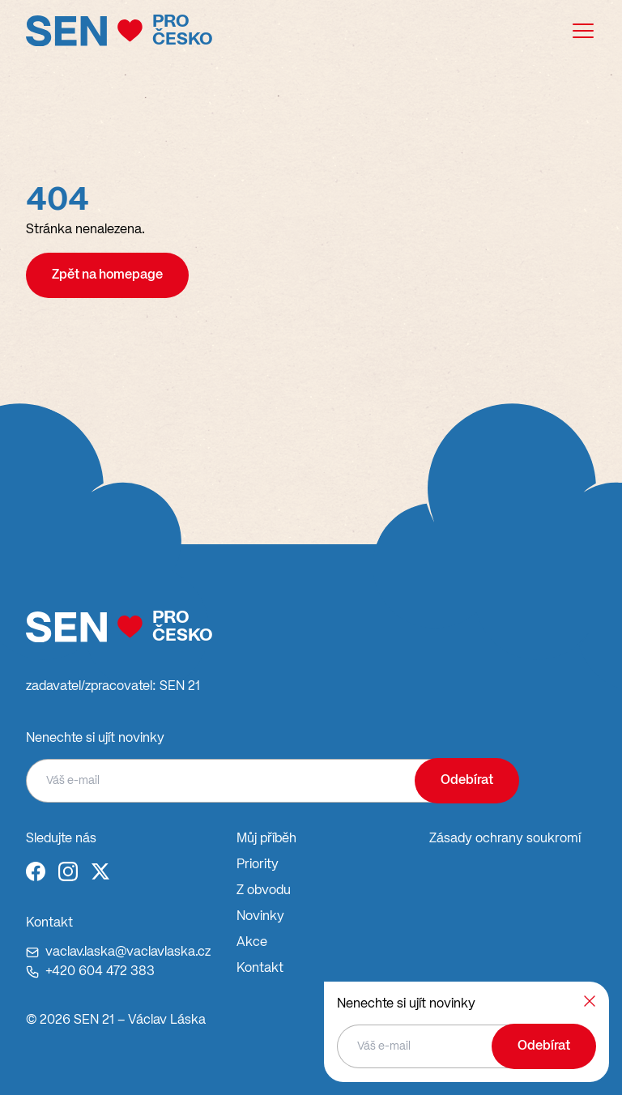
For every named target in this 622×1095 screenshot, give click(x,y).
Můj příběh (266, 839)
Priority (257, 865)
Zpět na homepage (107, 275)
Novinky (260, 916)
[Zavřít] (589, 1001)
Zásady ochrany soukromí (505, 839)
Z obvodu (263, 890)
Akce (251, 942)
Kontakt (259, 968)
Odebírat (467, 780)
